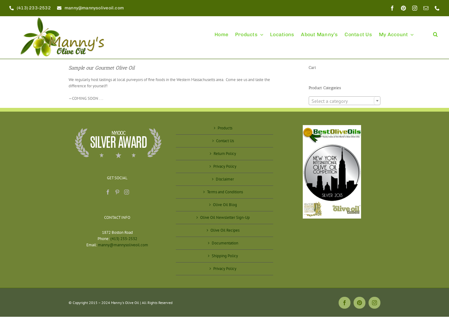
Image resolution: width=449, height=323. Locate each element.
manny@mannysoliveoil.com (123, 245)
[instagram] (414, 8)
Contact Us (225, 140)
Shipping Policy (225, 255)
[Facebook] (107, 192)
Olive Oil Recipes (224, 230)
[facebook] (392, 8)
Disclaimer (225, 179)
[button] (435, 31)
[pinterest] (403, 8)
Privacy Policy (224, 166)
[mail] (425, 8)
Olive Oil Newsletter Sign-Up (225, 217)
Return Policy (225, 153)
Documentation (225, 243)
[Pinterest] (117, 192)
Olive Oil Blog (225, 204)
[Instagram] (126, 192)
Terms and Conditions (225, 192)
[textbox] (344, 101)
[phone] (437, 8)
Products (225, 128)
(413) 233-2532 (123, 238)
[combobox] (344, 100)
